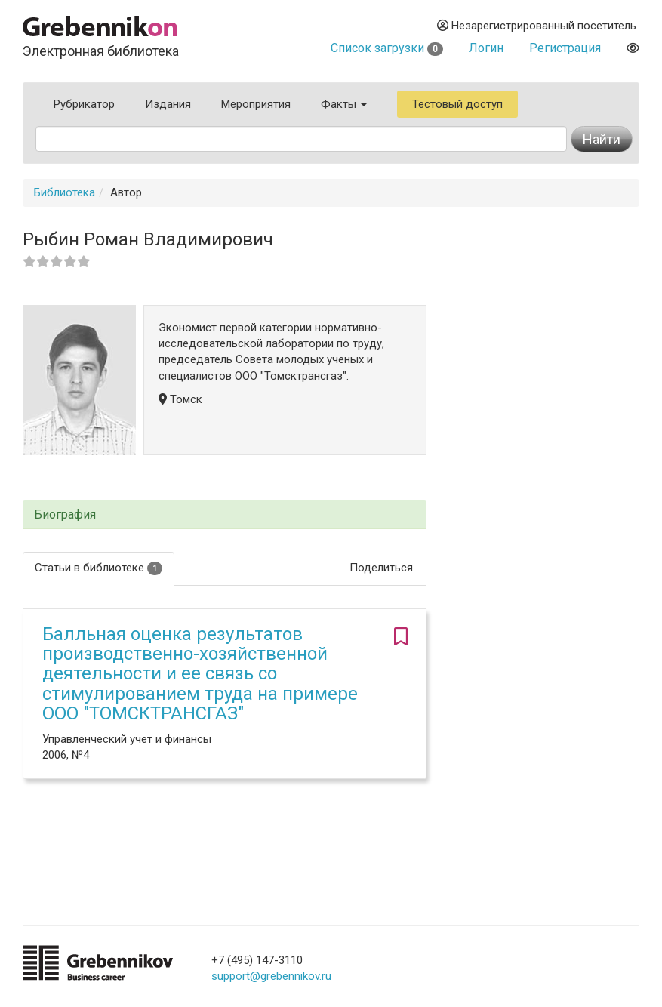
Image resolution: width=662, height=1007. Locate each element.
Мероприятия (256, 104)
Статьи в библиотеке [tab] (98, 568)
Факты (344, 104)
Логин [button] (486, 48)
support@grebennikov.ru (271, 976)
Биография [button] (65, 515)
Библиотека (64, 192)
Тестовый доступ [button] (457, 104)
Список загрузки (387, 48)
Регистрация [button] (565, 48)
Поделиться (381, 567)
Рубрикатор (84, 104)
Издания (168, 104)
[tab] (224, 515)
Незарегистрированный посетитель (536, 25)
